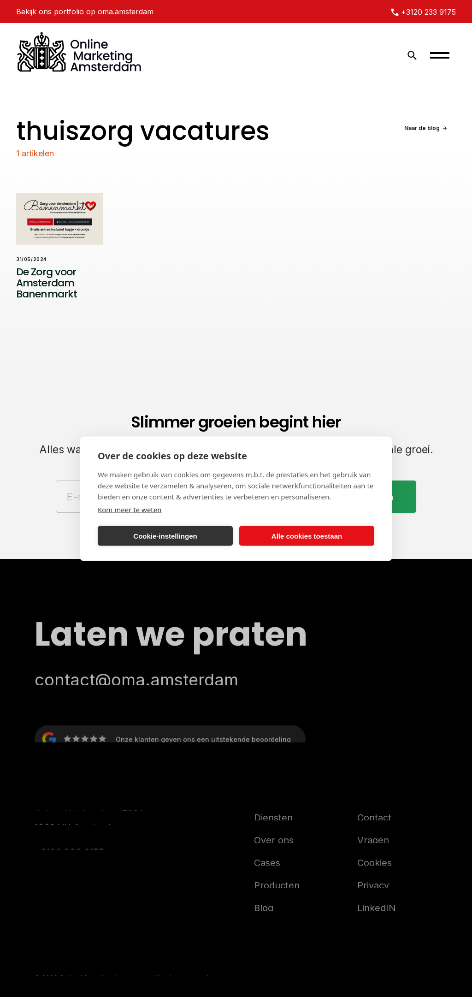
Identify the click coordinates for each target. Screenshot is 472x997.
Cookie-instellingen (165, 536)
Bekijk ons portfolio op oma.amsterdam (84, 11)
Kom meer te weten (130, 509)
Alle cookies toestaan (306, 536)
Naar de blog (422, 128)
